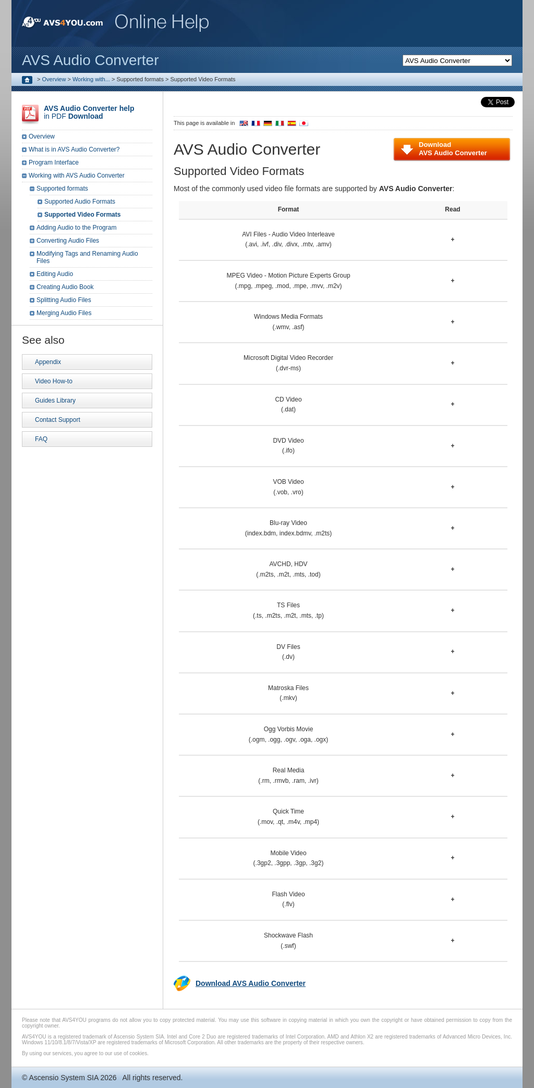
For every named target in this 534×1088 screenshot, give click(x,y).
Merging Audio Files (64, 313)
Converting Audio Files (68, 240)
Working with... (91, 79)
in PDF (89, 112)
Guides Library (55, 400)
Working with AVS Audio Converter (77, 175)
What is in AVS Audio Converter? (74, 149)
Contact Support (57, 419)
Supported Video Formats (82, 214)
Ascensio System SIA (63, 1077)
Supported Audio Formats (79, 201)
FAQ (41, 439)
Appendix (48, 362)
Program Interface (54, 162)
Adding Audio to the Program (76, 227)
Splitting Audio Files (64, 300)
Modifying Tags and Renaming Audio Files (87, 257)
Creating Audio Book (65, 287)
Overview (54, 79)
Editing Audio (55, 274)
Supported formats (62, 188)
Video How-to (53, 381)
